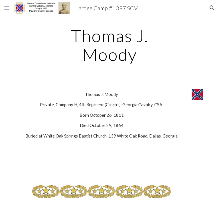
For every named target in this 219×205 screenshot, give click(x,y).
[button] (7, 8)
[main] (109, 45)
